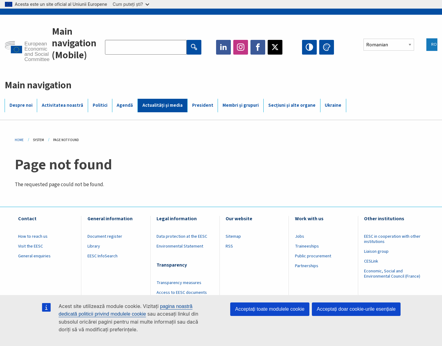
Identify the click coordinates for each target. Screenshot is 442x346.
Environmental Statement (180, 246)
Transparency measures (179, 283)
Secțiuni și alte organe (292, 105)
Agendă (125, 105)
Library (93, 246)
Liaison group (376, 251)
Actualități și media (162, 105)
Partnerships (306, 266)
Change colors (326, 47)
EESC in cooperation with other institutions (392, 239)
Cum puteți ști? (131, 4)
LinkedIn (223, 47)
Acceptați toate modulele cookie (269, 309)
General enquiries (34, 256)
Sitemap (233, 236)
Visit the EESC (30, 246)
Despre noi (21, 105)
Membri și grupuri (241, 105)
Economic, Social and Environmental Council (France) (392, 273)
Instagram (240, 47)
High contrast (309, 47)
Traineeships (307, 246)
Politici (100, 105)
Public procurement (313, 256)
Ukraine (333, 105)
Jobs (299, 236)
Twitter (275, 47)
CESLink (371, 261)
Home (19, 140)
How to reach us (33, 236)
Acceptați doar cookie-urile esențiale (356, 309)
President (202, 105)
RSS (229, 246)
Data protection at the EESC (182, 236)
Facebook (257, 47)
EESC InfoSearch (102, 256)
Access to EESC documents (182, 293)
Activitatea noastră (62, 105)
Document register (104, 236)
